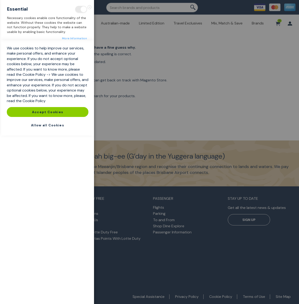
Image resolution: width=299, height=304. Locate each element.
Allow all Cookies (47, 294)
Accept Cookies (47, 280)
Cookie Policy (34, 242)
